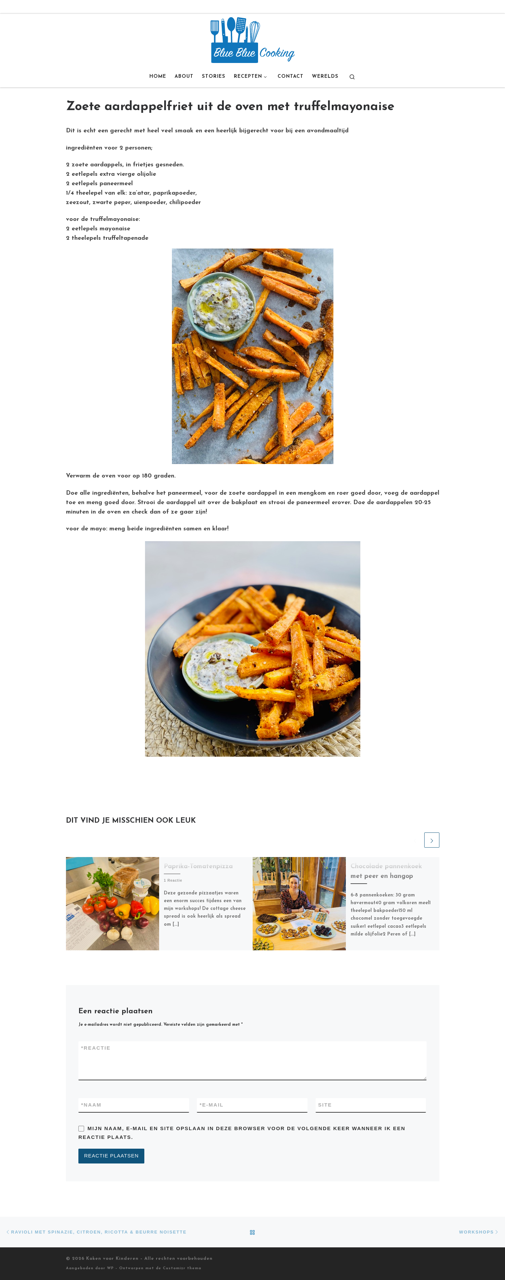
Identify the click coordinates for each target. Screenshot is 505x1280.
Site (325, 1105)
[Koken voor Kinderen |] (253, 39)
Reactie (96, 1048)
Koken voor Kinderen (112, 1258)
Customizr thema (182, 1268)
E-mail (212, 1105)
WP (110, 1268)
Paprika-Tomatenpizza (198, 866)
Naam (91, 1105)
